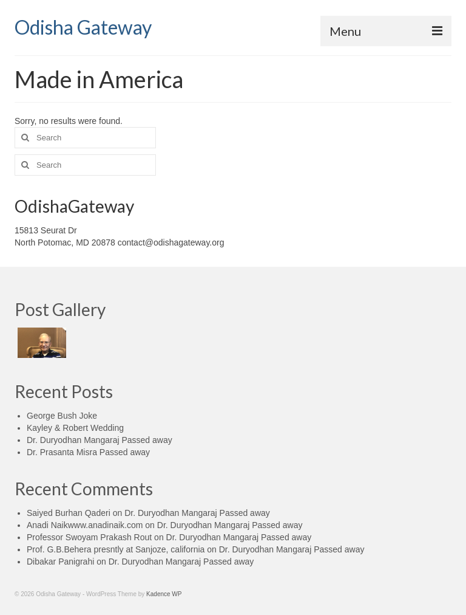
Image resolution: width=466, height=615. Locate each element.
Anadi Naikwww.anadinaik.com (85, 525)
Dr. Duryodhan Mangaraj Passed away (99, 440)
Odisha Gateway (83, 27)
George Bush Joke (62, 416)
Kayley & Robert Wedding (75, 428)
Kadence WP (163, 594)
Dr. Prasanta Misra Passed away (88, 452)
